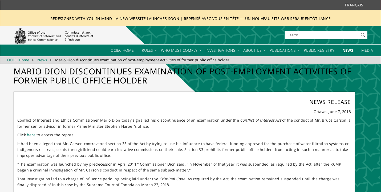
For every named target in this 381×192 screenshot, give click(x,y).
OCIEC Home (18, 59)
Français (354, 4)
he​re (31, 134)
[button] (363, 34)
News (42, 59)
